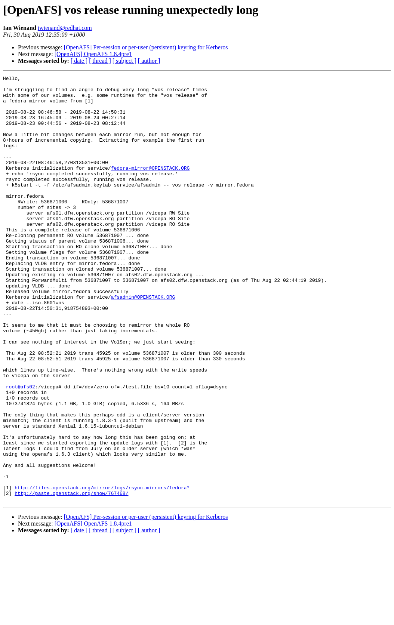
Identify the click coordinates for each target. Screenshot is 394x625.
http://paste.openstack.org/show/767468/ (71, 577)
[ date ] (79, 61)
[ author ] (149, 61)
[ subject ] (124, 61)
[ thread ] (100, 61)
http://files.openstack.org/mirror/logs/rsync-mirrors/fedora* (102, 570)
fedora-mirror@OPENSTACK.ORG (150, 187)
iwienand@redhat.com (65, 28)
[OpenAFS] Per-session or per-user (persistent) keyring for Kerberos (146, 47)
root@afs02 (20, 449)
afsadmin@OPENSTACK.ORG (143, 341)
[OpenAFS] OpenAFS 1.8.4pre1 (93, 54)
